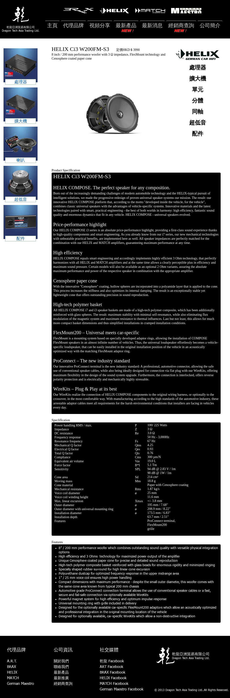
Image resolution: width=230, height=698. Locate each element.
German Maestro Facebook (121, 689)
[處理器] (197, 68)
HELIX (12, 673)
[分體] (197, 101)
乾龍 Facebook (112, 661)
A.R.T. (12, 661)
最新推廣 (61, 678)
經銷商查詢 (63, 684)
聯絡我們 (61, 667)
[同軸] (197, 112)
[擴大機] (197, 79)
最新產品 (61, 673)
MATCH (13, 678)
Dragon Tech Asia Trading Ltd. (20, 31)
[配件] (197, 134)
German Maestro (20, 684)
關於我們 (61, 661)
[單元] (197, 90)
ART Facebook (111, 667)
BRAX (11, 667)
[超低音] (197, 123)
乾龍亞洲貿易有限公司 (21, 27)
